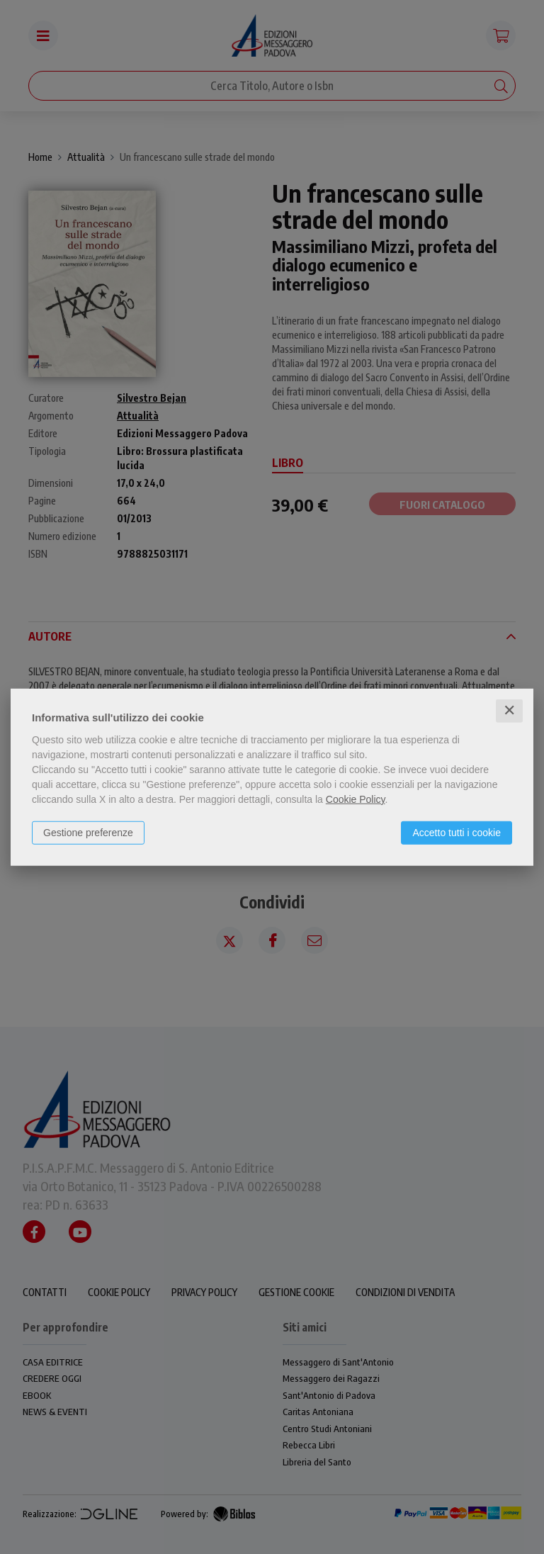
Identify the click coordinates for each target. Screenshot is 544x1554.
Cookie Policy (355, 799)
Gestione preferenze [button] (88, 832)
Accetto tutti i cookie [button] (456, 832)
